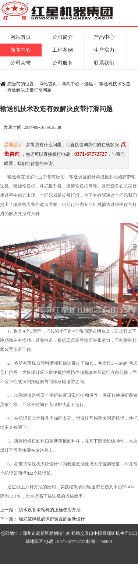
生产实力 (104, 50)
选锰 (88, 83)
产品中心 (104, 37)
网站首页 (20, 37)
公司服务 (62, 63)
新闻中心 (20, 50)
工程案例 (62, 50)
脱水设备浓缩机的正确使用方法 (50, 509)
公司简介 (62, 37)
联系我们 (104, 63)
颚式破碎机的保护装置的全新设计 (52, 519)
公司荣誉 (20, 63)
